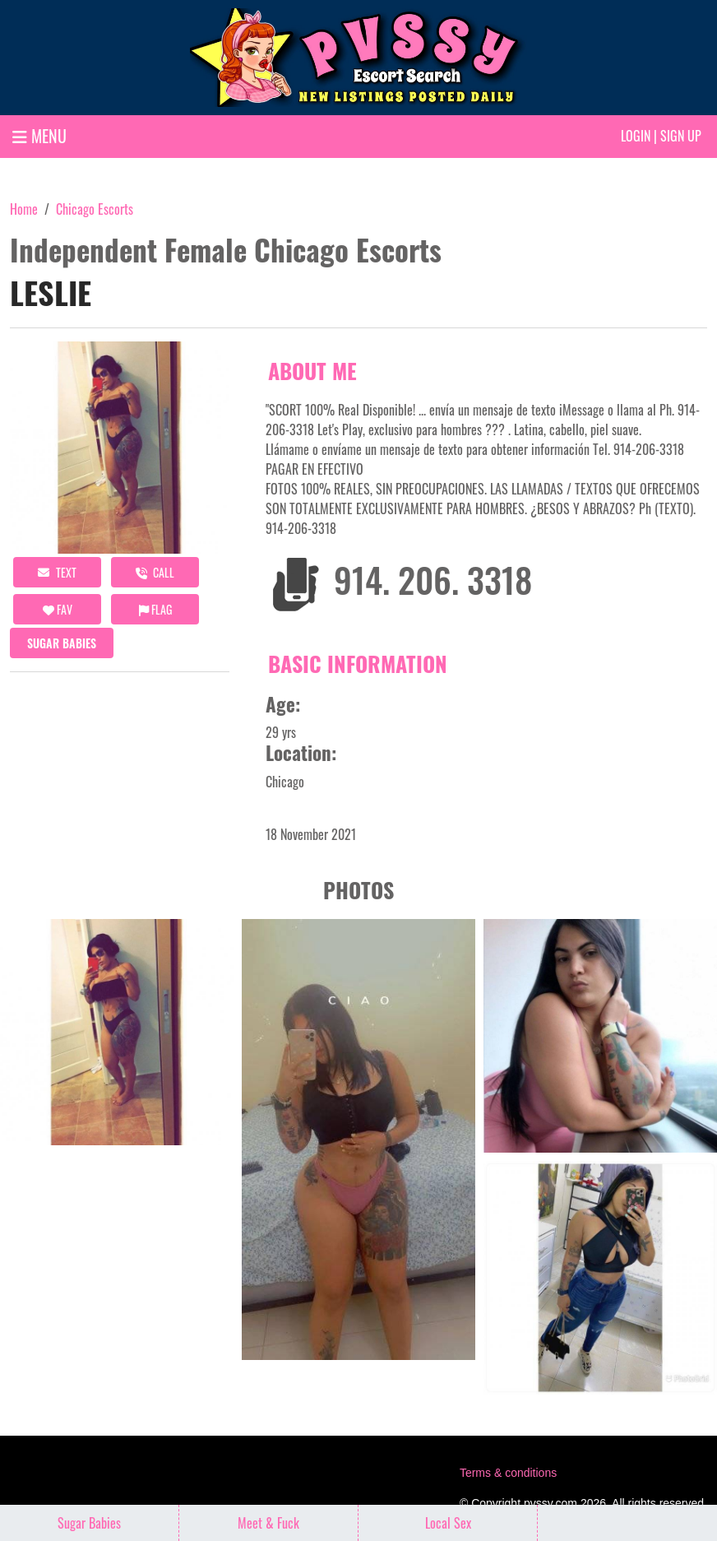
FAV (57, 609)
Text (57, 572)
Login (635, 136)
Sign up (680, 136)
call (155, 572)
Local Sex (448, 1523)
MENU (39, 135)
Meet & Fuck (268, 1523)
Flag (155, 609)
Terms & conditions (508, 1472)
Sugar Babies (61, 643)
